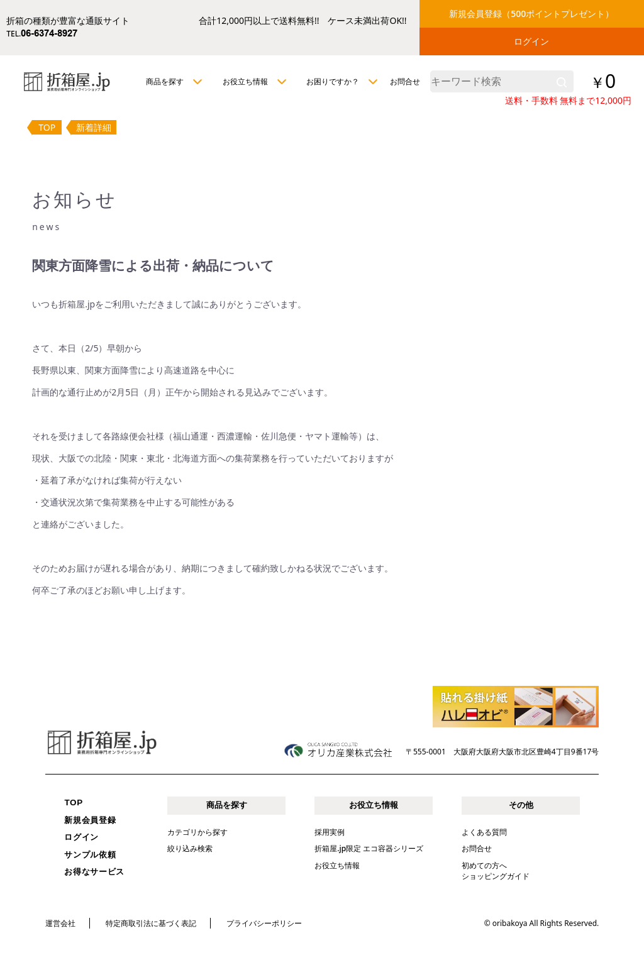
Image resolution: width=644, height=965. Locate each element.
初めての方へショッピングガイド (496, 870)
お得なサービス (94, 871)
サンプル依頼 (90, 854)
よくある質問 (484, 832)
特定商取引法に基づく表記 (151, 923)
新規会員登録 (90, 820)
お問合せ (405, 81)
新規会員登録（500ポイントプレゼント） (531, 13)
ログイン (531, 41)
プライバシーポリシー (264, 923)
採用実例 (329, 832)
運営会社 (60, 923)
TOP (46, 127)
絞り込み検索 (190, 848)
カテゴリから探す (197, 832)
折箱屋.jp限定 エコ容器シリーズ (368, 848)
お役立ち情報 (337, 865)
